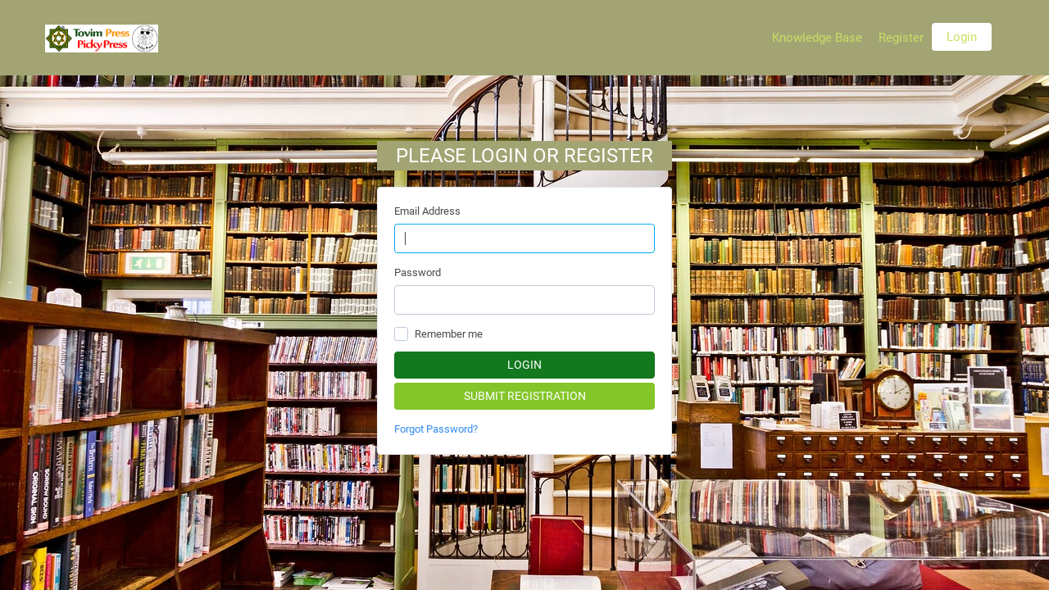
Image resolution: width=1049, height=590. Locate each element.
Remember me (449, 334)
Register (901, 37)
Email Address (427, 211)
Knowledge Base (817, 37)
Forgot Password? (436, 429)
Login (962, 37)
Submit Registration (525, 395)
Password (417, 272)
